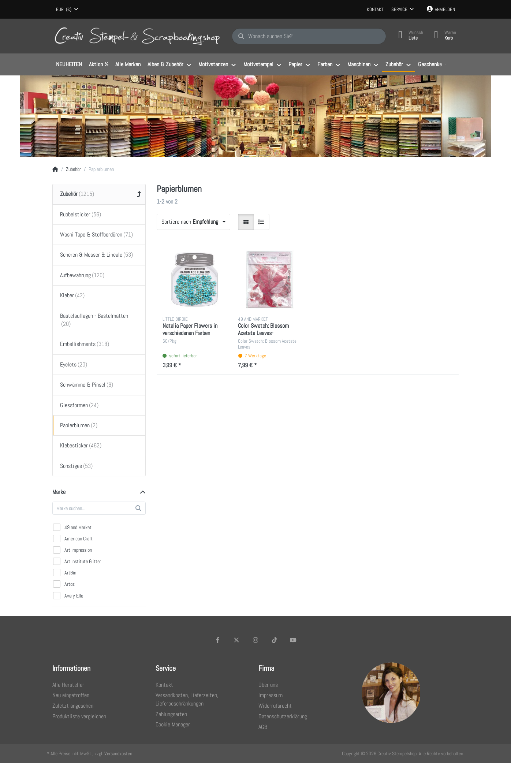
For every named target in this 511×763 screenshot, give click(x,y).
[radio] (246, 222)
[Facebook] (218, 640)
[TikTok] (274, 640)
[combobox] (67, 9)
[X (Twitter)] (237, 640)
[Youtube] (293, 640)
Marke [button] (59, 492)
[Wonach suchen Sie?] (309, 36)
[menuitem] (68, 64)
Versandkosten (118, 753)
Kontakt (375, 9)
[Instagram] (255, 640)
